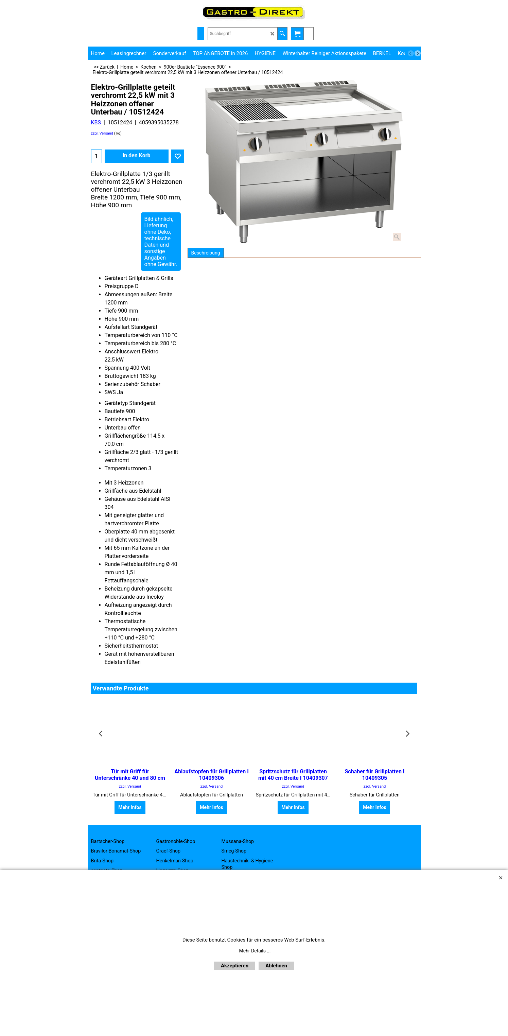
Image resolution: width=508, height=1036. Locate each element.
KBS (96, 122)
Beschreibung (205, 253)
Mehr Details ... (255, 950)
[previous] (411, 53)
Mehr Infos (129, 807)
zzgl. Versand (102, 133)
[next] (418, 53)
